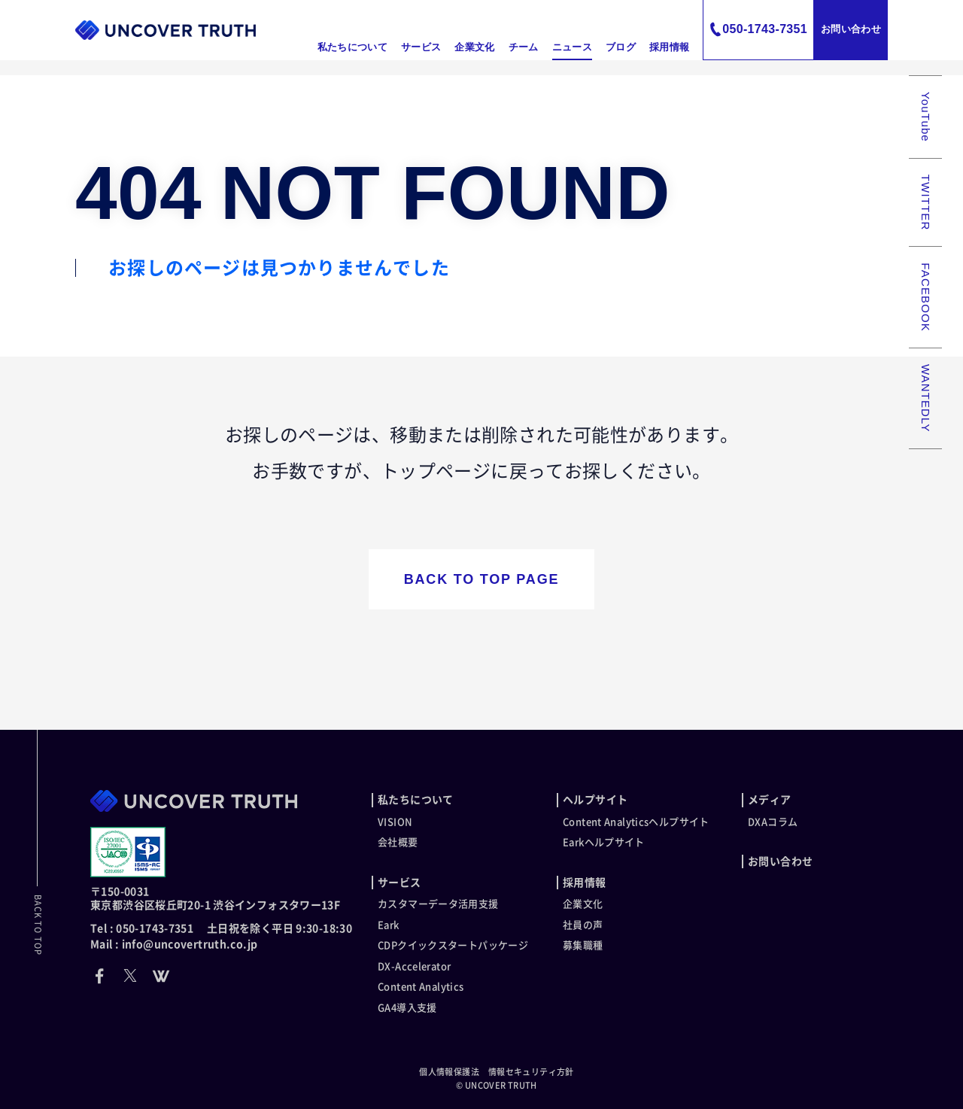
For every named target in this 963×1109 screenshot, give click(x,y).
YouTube (925, 117)
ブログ (621, 47)
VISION (395, 822)
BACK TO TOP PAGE (482, 579)
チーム (524, 47)
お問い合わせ (851, 29)
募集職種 (583, 945)
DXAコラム (772, 822)
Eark (388, 925)
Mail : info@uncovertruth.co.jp (173, 944)
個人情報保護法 (449, 1072)
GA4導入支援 (407, 1008)
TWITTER (925, 203)
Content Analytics (420, 987)
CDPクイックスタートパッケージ (453, 945)
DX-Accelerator (414, 966)
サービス (421, 47)
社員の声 (583, 925)
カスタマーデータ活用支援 (438, 904)
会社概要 (398, 842)
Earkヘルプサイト (604, 842)
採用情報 (669, 47)
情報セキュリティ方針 (531, 1072)
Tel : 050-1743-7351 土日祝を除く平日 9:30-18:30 (221, 928)
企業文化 (474, 47)
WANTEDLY (925, 398)
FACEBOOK (925, 297)
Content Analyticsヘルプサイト (636, 822)
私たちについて (352, 47)
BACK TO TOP (38, 925)
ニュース (572, 47)
